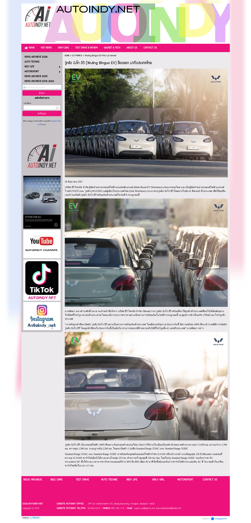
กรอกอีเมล (27, 103)
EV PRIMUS (77, 55)
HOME (67, 55)
